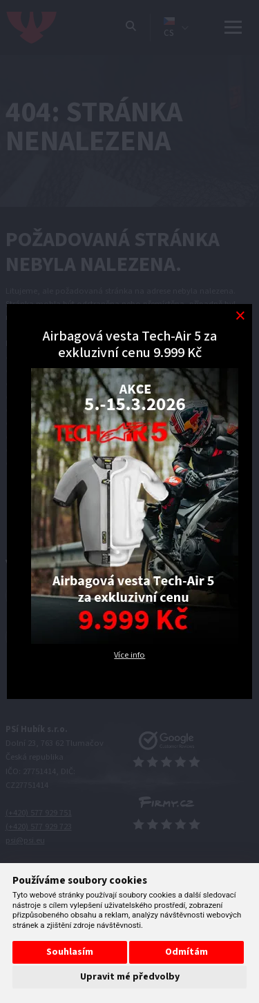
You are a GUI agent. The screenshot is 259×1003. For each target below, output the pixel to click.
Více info (129, 655)
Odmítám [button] (186, 952)
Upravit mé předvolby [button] (130, 977)
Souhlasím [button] (69, 952)
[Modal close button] (240, 316)
